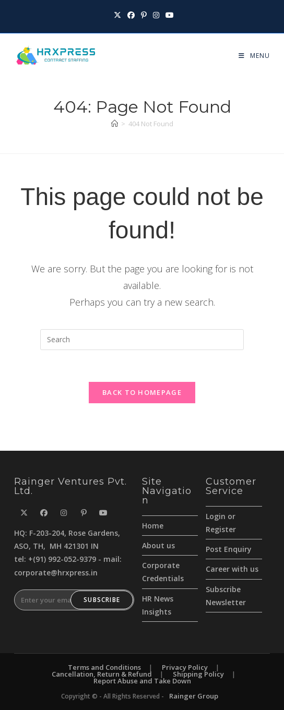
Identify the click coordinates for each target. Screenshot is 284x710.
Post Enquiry (229, 549)
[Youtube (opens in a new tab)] (168, 15)
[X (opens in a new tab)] (117, 15)
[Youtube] (103, 512)
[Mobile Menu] (250, 55)
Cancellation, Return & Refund (102, 674)
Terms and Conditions (104, 667)
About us (158, 545)
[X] (24, 512)
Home (152, 526)
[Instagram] (63, 512)
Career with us (232, 569)
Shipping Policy (198, 674)
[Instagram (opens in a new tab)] (156, 15)
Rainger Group (193, 696)
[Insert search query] (142, 339)
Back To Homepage (142, 392)
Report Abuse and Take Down (142, 680)
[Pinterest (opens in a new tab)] (144, 15)
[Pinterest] (83, 512)
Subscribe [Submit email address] (102, 599)
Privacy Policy (185, 667)
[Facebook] (44, 512)
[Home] (114, 123)
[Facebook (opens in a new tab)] (131, 15)
